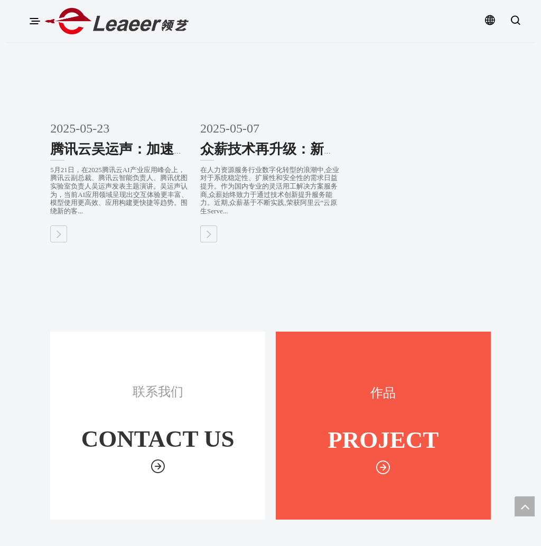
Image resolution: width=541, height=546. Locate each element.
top (525, 506)
